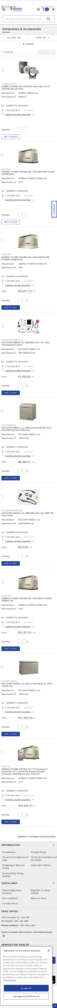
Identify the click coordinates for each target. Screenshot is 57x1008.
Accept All (26, 988)
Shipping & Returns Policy (13, 866)
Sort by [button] (41, 37)
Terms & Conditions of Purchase (44, 858)
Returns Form (39, 898)
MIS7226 (6, 169)
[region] (26, 976)
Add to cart (10, 307)
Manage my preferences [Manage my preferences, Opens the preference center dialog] (26, 996)
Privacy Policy (38, 852)
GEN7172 (6, 766)
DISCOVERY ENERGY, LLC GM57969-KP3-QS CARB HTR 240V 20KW (28, 514)
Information (28, 845)
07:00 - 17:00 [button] (46, 6)
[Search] (28, 18)
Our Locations (10, 898)
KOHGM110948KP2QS (12, 340)
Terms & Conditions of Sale (15, 858)
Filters (14, 37)
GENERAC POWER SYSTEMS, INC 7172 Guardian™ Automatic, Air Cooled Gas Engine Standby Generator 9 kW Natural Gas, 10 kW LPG (25, 771)
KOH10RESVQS (9, 425)
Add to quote (11, 136)
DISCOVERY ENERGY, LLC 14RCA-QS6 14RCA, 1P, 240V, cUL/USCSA (27, 684)
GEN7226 (6, 596)
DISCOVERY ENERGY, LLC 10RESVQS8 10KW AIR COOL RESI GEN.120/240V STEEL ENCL (26, 429)
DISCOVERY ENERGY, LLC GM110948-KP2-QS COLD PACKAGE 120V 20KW (26, 343)
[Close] (48, 950)
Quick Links (28, 883)
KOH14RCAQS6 (9, 681)
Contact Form (10, 903)
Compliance (9, 852)
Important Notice (41, 865)
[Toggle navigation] (4, 9)
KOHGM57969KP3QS (12, 510)
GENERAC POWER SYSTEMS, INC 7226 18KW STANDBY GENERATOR (27, 599)
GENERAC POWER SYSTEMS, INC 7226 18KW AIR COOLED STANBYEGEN (28, 172)
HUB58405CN (9, 84)
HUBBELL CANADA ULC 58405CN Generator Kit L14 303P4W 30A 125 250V (26, 87)
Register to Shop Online (40, 892)
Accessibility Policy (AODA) (13, 875)
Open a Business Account (12, 892)
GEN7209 (6, 254)
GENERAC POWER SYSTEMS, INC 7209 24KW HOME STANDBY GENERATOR (25, 258)
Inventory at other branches (18, 114)
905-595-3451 (28, 925)
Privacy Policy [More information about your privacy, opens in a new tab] (10, 980)
